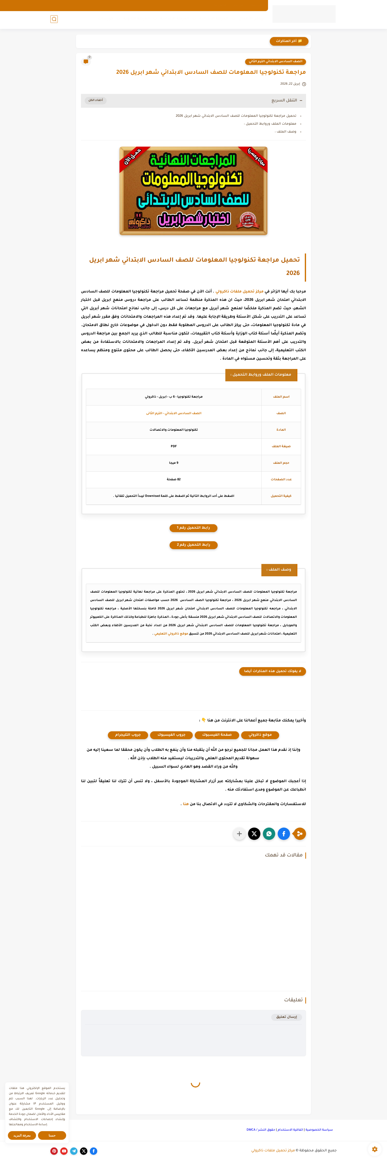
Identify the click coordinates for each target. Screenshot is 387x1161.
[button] (284, 834)
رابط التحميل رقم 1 (193, 528)
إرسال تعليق (286, 1017)
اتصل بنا (220, 5)
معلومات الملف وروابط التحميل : (270, 124)
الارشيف (256, 5)
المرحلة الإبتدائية (212, 20)
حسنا (52, 1135)
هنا (186, 804)
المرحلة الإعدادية (173, 20)
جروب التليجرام (128, 735)
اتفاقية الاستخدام (290, 1130)
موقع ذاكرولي (260, 735)
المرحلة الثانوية (135, 20)
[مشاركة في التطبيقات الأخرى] (239, 834)
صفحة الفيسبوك (217, 735)
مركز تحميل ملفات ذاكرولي (239, 292)
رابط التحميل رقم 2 (193, 545)
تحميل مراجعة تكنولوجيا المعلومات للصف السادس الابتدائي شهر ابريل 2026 (236, 116)
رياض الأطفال (250, 20)
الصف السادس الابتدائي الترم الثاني (275, 61)
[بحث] (54, 20)
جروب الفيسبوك (171, 735)
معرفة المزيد (22, 1135)
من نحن (237, 5)
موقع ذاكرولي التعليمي (171, 634)
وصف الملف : (285, 132)
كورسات (104, 20)
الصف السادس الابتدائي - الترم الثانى (173, 413)
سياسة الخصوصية (319, 1130)
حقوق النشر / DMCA (261, 1130)
